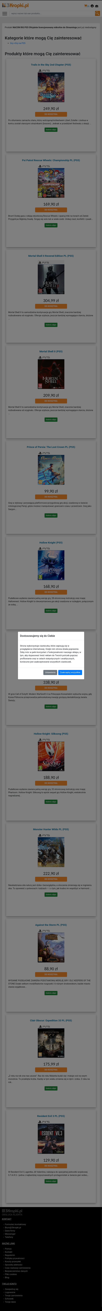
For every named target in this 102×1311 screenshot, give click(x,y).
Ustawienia (50, 672)
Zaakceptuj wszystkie (70, 672)
